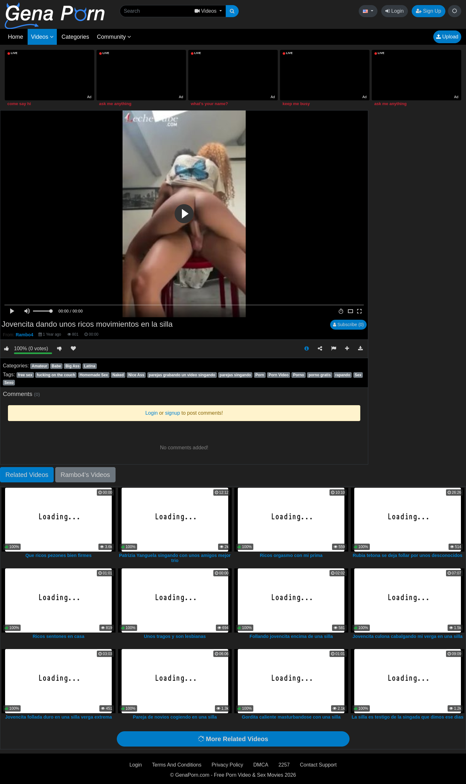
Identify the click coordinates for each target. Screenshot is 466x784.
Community (114, 37)
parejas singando (235, 375)
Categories (75, 37)
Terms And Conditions (177, 764)
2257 (284, 764)
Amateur (39, 366)
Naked (118, 375)
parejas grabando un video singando (182, 375)
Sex (358, 375)
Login (394, 11)
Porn (260, 375)
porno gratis (320, 375)
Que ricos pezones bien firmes (58, 555)
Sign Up (428, 11)
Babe (56, 366)
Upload (447, 36)
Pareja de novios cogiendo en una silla (175, 717)
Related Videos (26, 474)
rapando (342, 375)
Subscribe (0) (348, 324)
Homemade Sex (94, 375)
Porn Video (279, 375)
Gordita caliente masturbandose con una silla (291, 717)
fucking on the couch (56, 375)
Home (15, 37)
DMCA (260, 764)
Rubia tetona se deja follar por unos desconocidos (407, 555)
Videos (42, 37)
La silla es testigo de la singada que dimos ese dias (407, 717)
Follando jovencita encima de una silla (291, 636)
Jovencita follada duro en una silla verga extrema (58, 717)
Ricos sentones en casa (58, 636)
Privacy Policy (227, 764)
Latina (89, 366)
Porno (298, 375)
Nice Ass (136, 375)
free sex (25, 375)
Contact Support (318, 764)
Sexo (9, 382)
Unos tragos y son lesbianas (175, 636)
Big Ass (72, 366)
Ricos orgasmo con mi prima (291, 555)
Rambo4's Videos (85, 474)
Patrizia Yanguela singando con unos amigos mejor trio (175, 558)
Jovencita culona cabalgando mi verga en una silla (408, 636)
